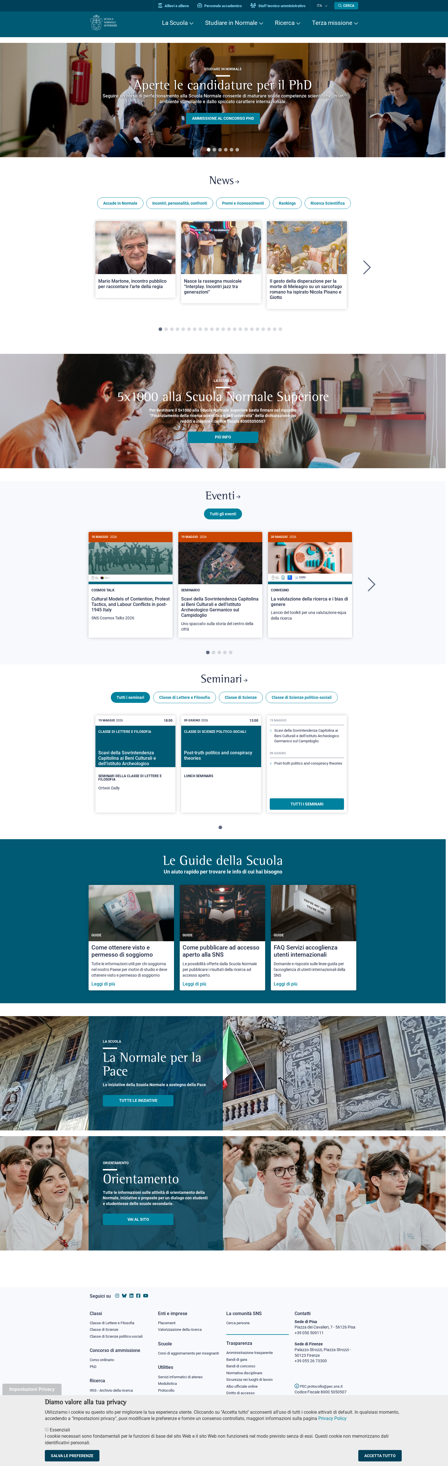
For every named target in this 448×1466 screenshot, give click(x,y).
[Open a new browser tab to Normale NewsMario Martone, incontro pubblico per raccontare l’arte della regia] (135, 261)
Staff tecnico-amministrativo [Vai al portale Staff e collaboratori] (283, 6)
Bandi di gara (238, 1354)
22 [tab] (280, 331)
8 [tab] (200, 331)
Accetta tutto (380, 1455)
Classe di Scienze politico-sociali (302, 704)
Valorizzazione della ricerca (182, 1324)
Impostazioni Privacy (32, 1389)
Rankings (287, 205)
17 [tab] (252, 331)
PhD (93, 1362)
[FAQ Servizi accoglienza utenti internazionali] (313, 944)
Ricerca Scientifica (328, 205)
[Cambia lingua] (326, 6)
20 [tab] (269, 331)
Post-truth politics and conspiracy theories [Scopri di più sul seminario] (304, 780)
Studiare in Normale (231, 22)
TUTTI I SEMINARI (307, 810)
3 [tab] (220, 150)
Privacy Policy (332, 1418)
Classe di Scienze (241, 704)
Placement (167, 1317)
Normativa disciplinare (246, 1369)
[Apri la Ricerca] (346, 5)
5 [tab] (231, 150)
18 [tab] (257, 331)
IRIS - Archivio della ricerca (113, 1386)
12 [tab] (223, 331)
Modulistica (168, 1385)
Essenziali (60, 1430)
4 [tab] (226, 150)
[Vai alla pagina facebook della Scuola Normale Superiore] (138, 1290)
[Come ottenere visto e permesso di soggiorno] (131, 944)
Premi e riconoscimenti (243, 205)
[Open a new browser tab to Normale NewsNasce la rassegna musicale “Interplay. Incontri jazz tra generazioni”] (221, 264)
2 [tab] (214, 150)
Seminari (224, 685)
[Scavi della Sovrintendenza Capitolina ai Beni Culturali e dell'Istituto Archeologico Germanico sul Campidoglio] (220, 589)
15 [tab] (240, 331)
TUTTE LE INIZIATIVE (138, 1107)
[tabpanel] (223, 100)
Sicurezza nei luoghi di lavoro (251, 1375)
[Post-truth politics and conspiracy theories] (221, 766)
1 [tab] (208, 150)
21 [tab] (274, 331)
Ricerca (285, 22)
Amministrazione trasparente (252, 1347)
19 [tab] (263, 331)
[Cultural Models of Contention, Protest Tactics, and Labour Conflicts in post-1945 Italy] (131, 583)
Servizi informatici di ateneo (182, 1378)
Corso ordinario (103, 1355)
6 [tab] (237, 150)
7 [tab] (194, 331)
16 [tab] (246, 331)
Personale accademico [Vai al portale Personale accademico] (225, 6)
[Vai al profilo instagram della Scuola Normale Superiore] (117, 1290)
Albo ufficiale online (243, 1383)
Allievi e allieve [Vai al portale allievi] (179, 6)
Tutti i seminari (130, 704)
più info (223, 439)
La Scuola (175, 22)
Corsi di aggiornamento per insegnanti (182, 1351)
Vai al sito (138, 1226)
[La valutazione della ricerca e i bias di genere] (310, 583)
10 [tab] (212, 331)
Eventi (223, 499)
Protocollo (167, 1392)
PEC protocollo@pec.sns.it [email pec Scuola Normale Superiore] (321, 1381)
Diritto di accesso (241, 1389)
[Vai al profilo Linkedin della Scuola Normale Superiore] (131, 1290)
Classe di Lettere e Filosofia (184, 704)
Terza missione (332, 22)
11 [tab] (217, 331)
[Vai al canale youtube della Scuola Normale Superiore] (145, 1290)
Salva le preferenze (72, 1455)
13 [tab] (229, 331)
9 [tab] (206, 331)
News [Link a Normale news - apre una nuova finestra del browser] (224, 182)
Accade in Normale (120, 205)
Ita (322, 5)
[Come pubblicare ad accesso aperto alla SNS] (222, 944)
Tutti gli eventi (223, 518)
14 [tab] (234, 331)
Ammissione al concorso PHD (223, 118)
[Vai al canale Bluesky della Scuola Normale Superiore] (124, 1290)
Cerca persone (239, 1317)
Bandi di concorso (242, 1361)
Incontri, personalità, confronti (179, 205)
